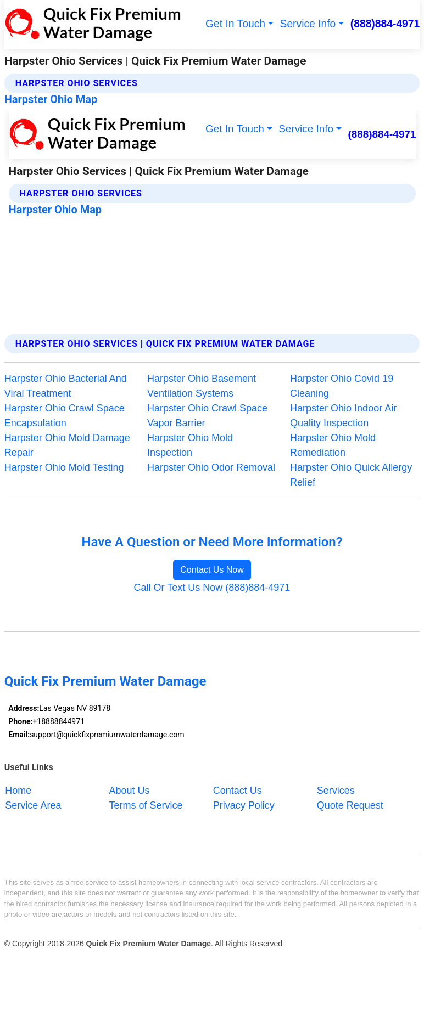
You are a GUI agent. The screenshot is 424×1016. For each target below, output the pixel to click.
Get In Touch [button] (235, 24)
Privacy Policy (244, 805)
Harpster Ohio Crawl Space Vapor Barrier (207, 415)
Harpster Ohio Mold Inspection (190, 445)
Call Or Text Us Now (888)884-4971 (212, 587)
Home (18, 790)
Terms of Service (146, 805)
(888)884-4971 (385, 24)
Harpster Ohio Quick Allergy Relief (351, 475)
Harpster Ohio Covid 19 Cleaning (341, 386)
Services (336, 790)
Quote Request (350, 805)
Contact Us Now (212, 569)
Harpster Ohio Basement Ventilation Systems (201, 386)
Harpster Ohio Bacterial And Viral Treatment (65, 386)
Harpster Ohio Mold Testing (64, 467)
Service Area (33, 805)
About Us (129, 790)
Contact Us (237, 790)
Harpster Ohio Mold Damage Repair (67, 445)
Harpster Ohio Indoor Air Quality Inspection (343, 415)
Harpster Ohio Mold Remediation (333, 445)
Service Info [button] (308, 24)
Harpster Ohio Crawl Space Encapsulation (64, 415)
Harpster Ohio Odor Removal (211, 467)
